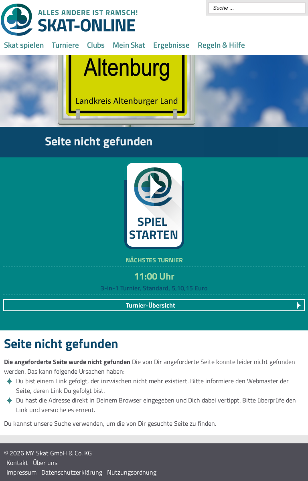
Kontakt (17, 462)
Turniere (65, 44)
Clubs (96, 44)
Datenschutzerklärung (71, 472)
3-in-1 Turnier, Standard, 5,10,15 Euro (154, 288)
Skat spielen (24, 44)
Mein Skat (129, 44)
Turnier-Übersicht (150, 305)
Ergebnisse (171, 44)
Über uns (45, 462)
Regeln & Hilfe (221, 44)
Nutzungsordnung (131, 472)
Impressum (21, 472)
